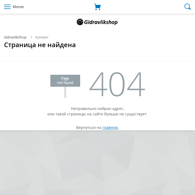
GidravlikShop (15, 37)
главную (110, 127)
